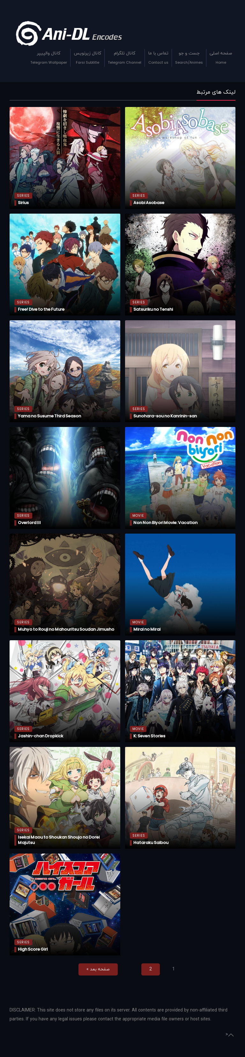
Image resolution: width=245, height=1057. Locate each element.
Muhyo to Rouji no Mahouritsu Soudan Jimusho (66, 629)
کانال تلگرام (124, 58)
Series (23, 195)
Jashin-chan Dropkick (40, 736)
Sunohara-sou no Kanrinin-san (165, 416)
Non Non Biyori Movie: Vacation (165, 523)
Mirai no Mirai (146, 629)
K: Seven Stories (149, 736)
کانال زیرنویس (87, 58)
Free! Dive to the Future (41, 309)
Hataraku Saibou (150, 843)
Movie (138, 515)
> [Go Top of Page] (230, 1035)
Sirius (23, 203)
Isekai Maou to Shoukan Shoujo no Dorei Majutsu (59, 840)
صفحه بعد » (98, 969)
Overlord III (29, 523)
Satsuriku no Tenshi (153, 309)
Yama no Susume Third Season (49, 416)
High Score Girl (33, 949)
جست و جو (189, 58)
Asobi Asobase (148, 203)
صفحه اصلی (221, 58)
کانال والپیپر (48, 58)
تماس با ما (158, 58)
